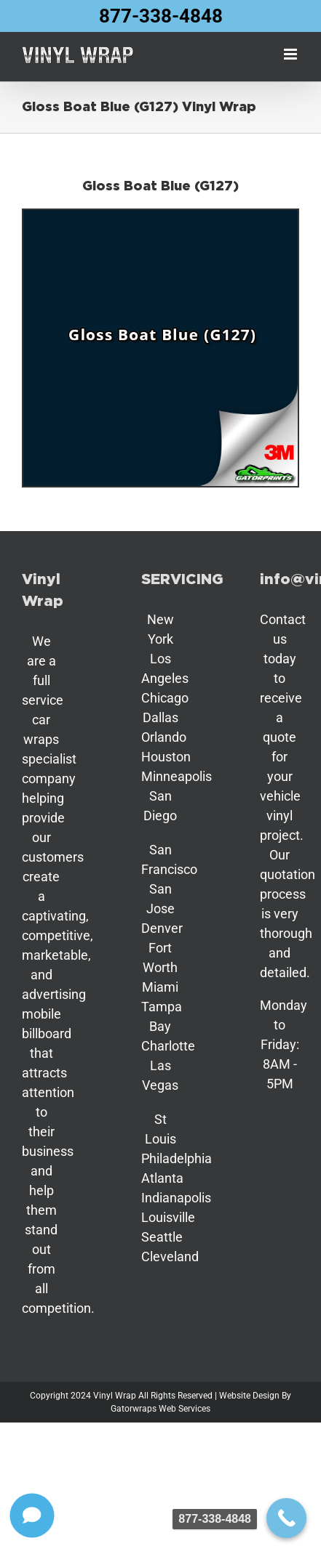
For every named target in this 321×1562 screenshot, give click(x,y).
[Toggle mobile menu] (291, 54)
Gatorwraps (133, 1409)
